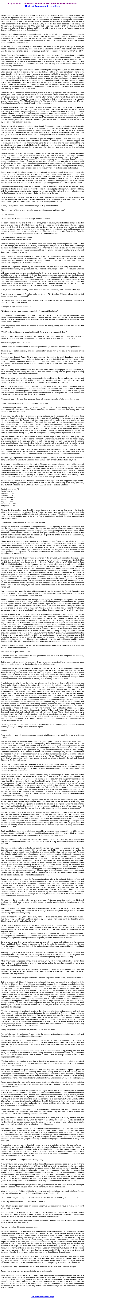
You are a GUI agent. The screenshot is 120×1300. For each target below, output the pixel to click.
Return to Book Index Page (42, 1297)
